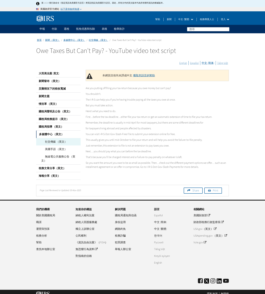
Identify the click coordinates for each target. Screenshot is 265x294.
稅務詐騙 (120, 232)
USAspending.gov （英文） (210, 232)
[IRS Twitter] (206, 278)
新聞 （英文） (52, 40)
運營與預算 (43, 225)
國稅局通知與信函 (126, 211)
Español (194, 63)
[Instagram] (212, 277)
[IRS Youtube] (226, 277)
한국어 (158, 232)
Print (215, 187)
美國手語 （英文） (52, 149)
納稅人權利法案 (85, 211)
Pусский (158, 238)
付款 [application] (54, 29)
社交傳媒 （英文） (98, 40)
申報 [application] (42, 29)
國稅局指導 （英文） (51, 127)
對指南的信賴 (84, 252)
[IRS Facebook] (200, 277)
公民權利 (81, 232)
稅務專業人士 (207, 19)
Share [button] (195, 187)
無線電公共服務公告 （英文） (59, 156)
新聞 (169, 19)
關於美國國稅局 (45, 211)
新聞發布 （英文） (50, 81)
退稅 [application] (66, 29)
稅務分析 (41, 232)
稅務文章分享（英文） (52, 164)
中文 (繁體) (185, 19)
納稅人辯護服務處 (86, 218)
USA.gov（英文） (205, 225)
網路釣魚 (120, 225)
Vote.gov (200, 238)
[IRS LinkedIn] (219, 278)
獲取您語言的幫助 (144, 75)
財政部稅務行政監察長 (209, 218)
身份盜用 (120, 218)
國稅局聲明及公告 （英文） (55, 111)
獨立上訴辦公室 (85, 225)
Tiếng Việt (222, 63)
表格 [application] (104, 29)
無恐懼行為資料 (87, 245)
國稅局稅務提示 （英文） (54, 119)
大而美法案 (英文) (49, 73)
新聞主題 (44, 96)
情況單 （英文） (48, 104)
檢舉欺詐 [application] (119, 29)
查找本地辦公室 (45, 245)
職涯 (39, 218)
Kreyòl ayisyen (162, 252)
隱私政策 (212, 289)
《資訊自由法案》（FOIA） (92, 238)
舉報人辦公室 (123, 245)
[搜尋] (208, 29)
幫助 (157, 19)
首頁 (39, 40)
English (183, 63)
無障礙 (225, 289)
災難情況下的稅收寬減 (52, 89)
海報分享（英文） (49, 172)
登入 (225, 19)
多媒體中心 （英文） (74, 40)
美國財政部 (202, 211)
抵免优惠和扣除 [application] (85, 29)
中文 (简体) (208, 63)
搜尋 (226, 29)
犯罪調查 (120, 238)
